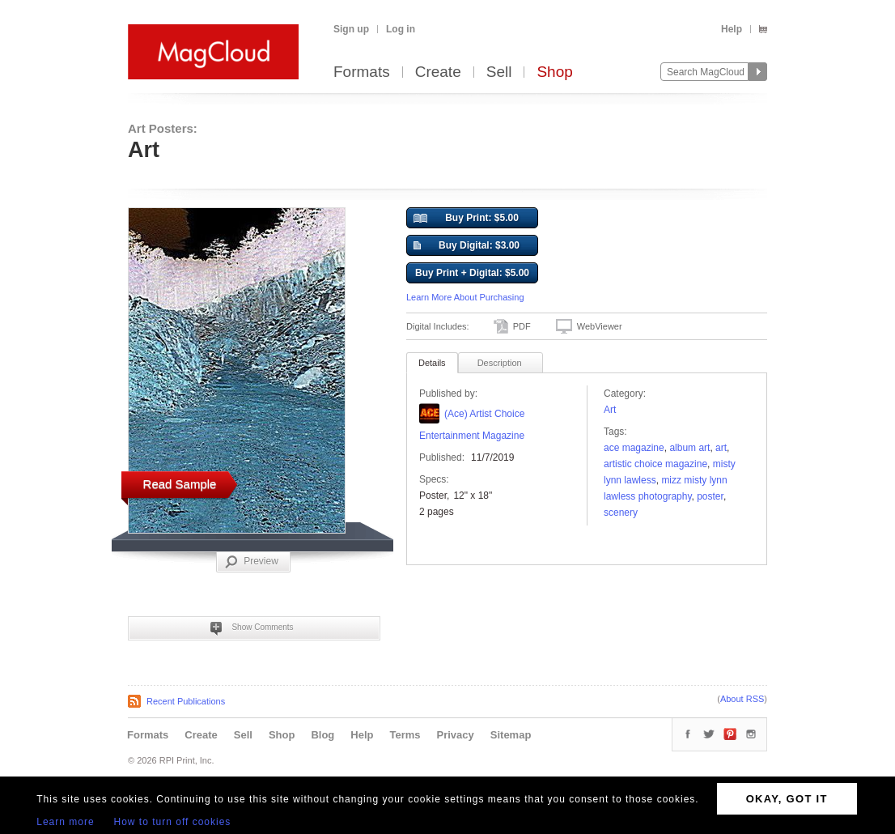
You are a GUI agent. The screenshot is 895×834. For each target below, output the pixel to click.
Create (438, 72)
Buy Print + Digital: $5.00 (472, 273)
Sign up (351, 29)
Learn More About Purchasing (465, 297)
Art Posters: (162, 128)
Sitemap (511, 735)
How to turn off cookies (172, 822)
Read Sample (180, 484)
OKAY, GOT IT (787, 799)
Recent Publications (185, 701)
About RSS (742, 699)
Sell (499, 72)
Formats (361, 72)
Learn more (65, 822)
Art (610, 409)
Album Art (689, 447)
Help (731, 29)
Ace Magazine (634, 447)
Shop (554, 72)
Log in (400, 29)
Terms (404, 735)
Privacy (455, 735)
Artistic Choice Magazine (655, 464)
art (721, 447)
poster (710, 496)
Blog (322, 735)
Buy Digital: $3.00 (467, 246)
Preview (251, 561)
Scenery (621, 512)
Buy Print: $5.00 (466, 218)
